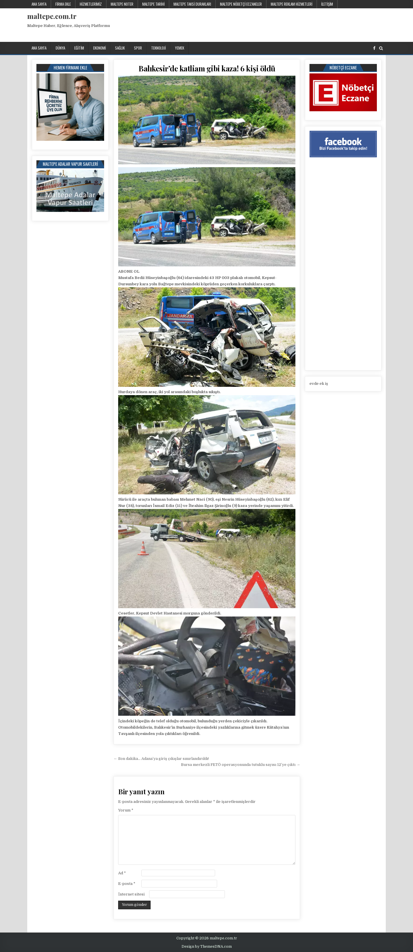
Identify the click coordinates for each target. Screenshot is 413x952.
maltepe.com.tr (52, 16)
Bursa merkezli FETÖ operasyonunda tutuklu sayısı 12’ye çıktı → (240, 764)
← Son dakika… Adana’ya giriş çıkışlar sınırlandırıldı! (161, 758)
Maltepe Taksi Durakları (192, 4)
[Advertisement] (281, 24)
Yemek (179, 48)
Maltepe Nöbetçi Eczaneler (241, 4)
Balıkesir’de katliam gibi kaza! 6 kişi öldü (207, 68)
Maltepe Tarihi (153, 4)
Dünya (60, 48)
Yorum (125, 810)
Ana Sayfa (39, 4)
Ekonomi (99, 48)
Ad (122, 873)
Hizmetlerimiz (91, 4)
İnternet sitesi (131, 894)
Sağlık (120, 48)
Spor (138, 48)
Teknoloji (158, 48)
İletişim (327, 4)
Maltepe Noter (122, 4)
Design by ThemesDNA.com (207, 947)
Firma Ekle (63, 4)
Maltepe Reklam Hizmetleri (291, 4)
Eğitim (79, 48)
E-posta (126, 883)
